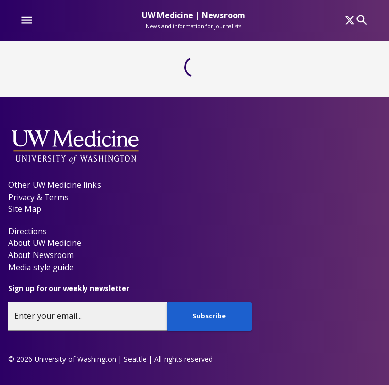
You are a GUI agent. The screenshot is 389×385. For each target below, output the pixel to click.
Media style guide (41, 267)
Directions (27, 231)
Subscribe (209, 315)
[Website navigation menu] (27, 20)
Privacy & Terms (38, 197)
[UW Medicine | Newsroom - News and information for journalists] (193, 24)
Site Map (24, 208)
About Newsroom (41, 255)
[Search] (362, 20)
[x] (350, 20)
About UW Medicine (44, 242)
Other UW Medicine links (54, 184)
